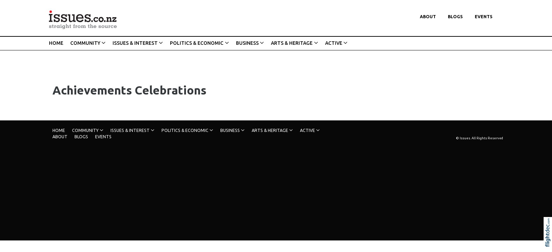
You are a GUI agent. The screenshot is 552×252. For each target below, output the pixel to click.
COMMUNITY (85, 43)
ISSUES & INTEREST (135, 43)
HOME (56, 43)
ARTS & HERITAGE (292, 43)
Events (484, 16)
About (428, 16)
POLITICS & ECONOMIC (196, 43)
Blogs (455, 16)
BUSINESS (247, 43)
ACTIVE (333, 43)
